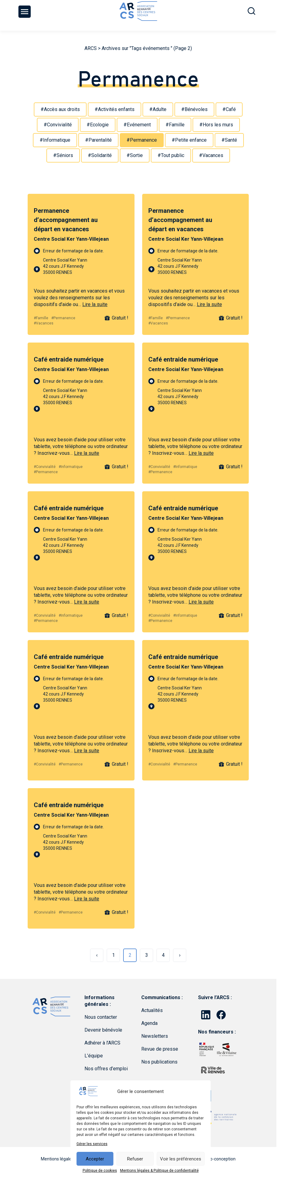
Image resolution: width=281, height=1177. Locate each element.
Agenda (149, 1023)
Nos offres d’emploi (106, 1069)
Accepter (95, 1159)
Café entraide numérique (68, 359)
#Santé (229, 140)
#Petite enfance (189, 140)
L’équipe (93, 1056)
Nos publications (159, 1062)
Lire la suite (94, 304)
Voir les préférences (180, 1159)
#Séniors (63, 155)
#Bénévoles (194, 109)
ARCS (90, 48)
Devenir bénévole (103, 1030)
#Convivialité (58, 125)
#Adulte (157, 109)
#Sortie (135, 155)
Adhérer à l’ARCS (102, 1043)
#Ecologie (98, 125)
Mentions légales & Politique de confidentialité (159, 1170)
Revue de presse (159, 1049)
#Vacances (211, 155)
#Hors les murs (216, 125)
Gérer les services (91, 1144)
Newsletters (154, 1036)
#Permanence (142, 140)
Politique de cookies (100, 1170)
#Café (229, 109)
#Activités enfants (115, 109)
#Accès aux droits (60, 109)
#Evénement (137, 125)
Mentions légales (57, 1158)
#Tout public (171, 155)
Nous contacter (100, 1017)
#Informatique (55, 140)
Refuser (135, 1159)
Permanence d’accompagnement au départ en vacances (66, 220)
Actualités (152, 1010)
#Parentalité (98, 140)
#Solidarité (100, 155)
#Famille (175, 125)
